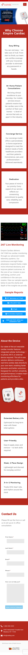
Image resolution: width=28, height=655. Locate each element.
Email (14, 561)
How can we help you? (14, 592)
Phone (14, 573)
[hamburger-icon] (25, 4)
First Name (14, 539)
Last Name (14, 550)
